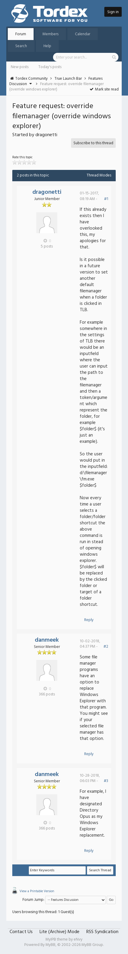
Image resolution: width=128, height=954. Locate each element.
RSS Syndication (102, 932)
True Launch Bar (68, 79)
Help (47, 46)
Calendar (82, 34)
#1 (106, 199)
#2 (105, 646)
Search (21, 46)
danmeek (47, 640)
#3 (106, 781)
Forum (20, 34)
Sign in (113, 12)
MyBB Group (92, 945)
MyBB (50, 945)
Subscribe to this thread (93, 143)
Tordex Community (31, 79)
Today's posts (49, 67)
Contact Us (21, 932)
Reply (89, 620)
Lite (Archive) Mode (59, 932)
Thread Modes (99, 175)
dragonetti (46, 192)
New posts (19, 67)
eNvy (78, 939)
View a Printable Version (36, 891)
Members (50, 34)
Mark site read (104, 89)
